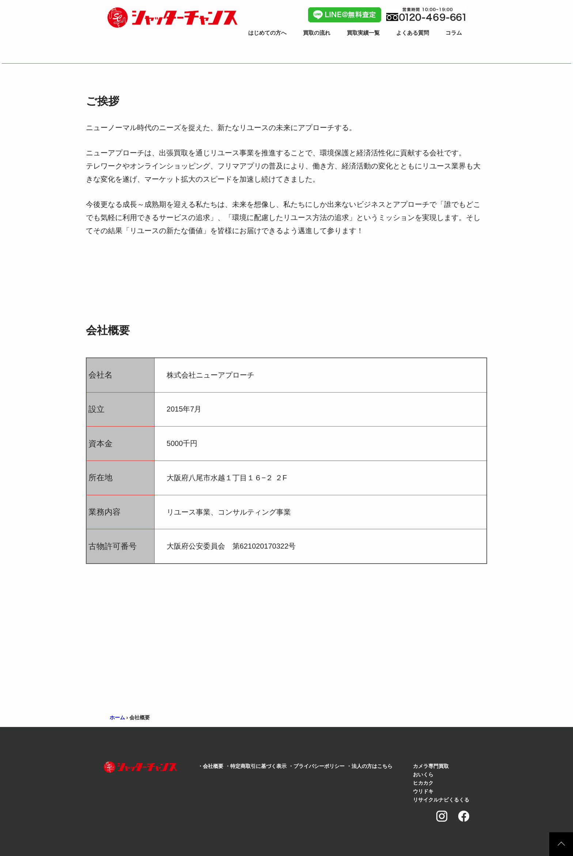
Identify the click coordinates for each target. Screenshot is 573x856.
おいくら (423, 774)
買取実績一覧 (363, 33)
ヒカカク (423, 783)
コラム (453, 33)
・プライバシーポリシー (316, 766)
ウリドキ (423, 791)
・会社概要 (210, 766)
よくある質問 (412, 33)
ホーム (117, 717)
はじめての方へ (267, 33)
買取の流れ (316, 33)
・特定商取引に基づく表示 (255, 766)
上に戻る (561, 844)
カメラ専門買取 (431, 766)
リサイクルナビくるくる (441, 800)
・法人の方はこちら (369, 766)
